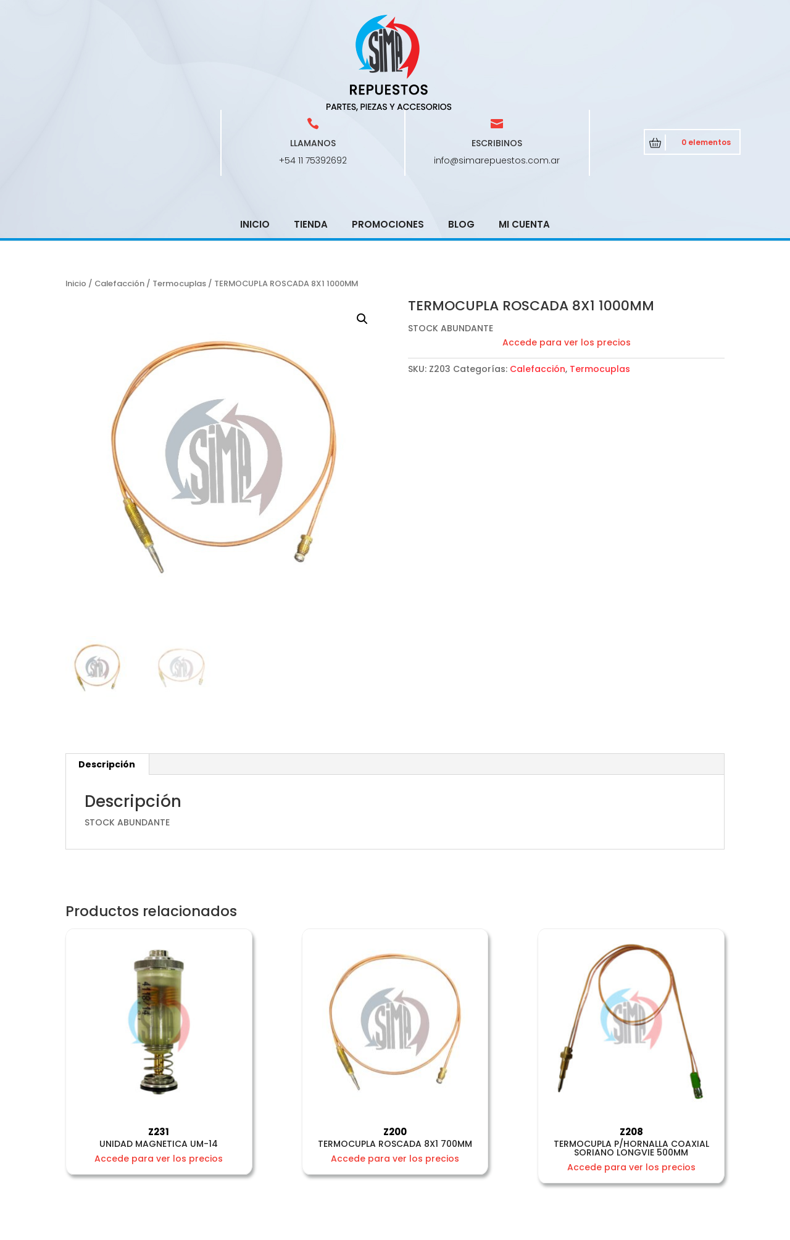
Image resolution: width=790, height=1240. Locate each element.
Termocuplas (179, 195)
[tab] (107, 676)
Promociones (388, 136)
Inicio (255, 136)
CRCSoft (344, 1228)
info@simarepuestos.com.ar (497, 72)
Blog (461, 136)
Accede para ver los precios (566, 254)
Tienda (311, 136)
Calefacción (119, 195)
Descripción (106, 676)
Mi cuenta (524, 136)
